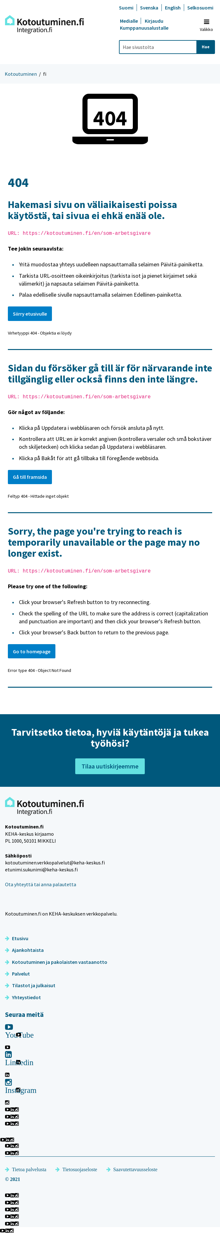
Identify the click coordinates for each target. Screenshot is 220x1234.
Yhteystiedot (23, 997)
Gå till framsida (30, 477)
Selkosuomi (200, 7)
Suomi (126, 7)
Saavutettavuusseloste (131, 1169)
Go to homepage (31, 651)
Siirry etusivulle (30, 314)
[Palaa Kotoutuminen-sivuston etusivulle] (44, 24)
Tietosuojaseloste (76, 1169)
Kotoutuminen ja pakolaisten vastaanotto (56, 962)
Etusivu (16, 938)
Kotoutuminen (21, 74)
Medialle (129, 21)
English (173, 7)
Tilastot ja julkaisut (30, 985)
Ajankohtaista (24, 950)
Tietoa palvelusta (25, 1169)
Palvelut (17, 973)
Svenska (149, 7)
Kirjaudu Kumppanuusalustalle (144, 24)
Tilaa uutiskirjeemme (110, 766)
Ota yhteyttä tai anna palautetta (40, 884)
